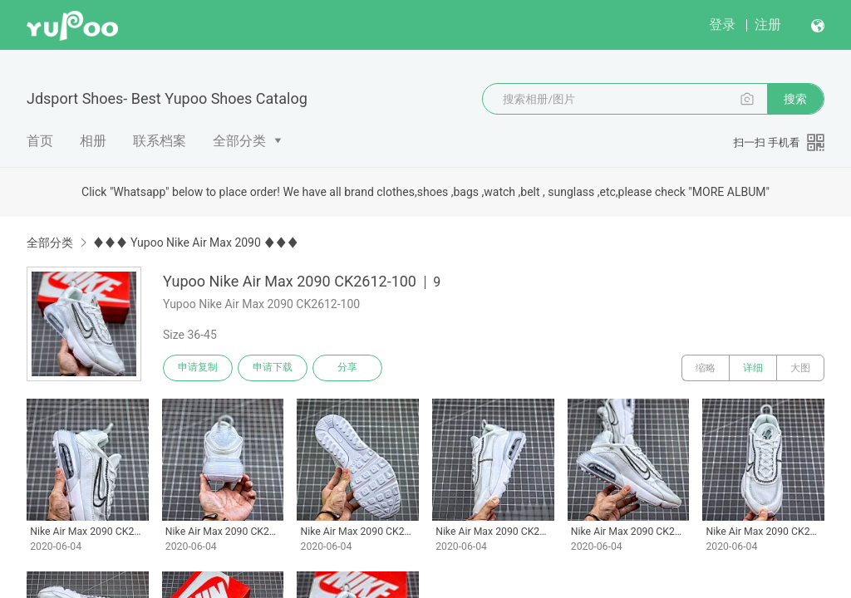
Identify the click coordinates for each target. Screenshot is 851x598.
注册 (768, 24)
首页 (40, 141)
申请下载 (273, 368)
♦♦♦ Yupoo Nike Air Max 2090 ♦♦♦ (195, 242)
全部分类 (239, 141)
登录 (722, 24)
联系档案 (159, 141)
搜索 (795, 98)
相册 (93, 141)
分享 (347, 368)
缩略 (706, 368)
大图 (800, 368)
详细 (753, 368)
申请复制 (198, 368)
